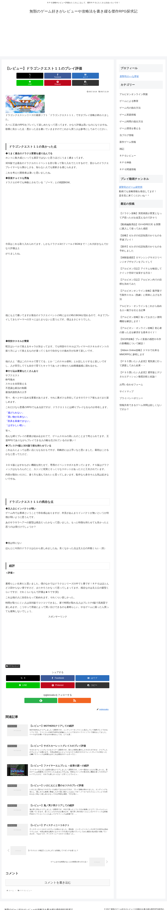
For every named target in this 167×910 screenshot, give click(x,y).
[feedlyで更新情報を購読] (54, 693)
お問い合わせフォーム (131, 384)
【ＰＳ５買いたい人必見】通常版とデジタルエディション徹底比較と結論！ (141, 374)
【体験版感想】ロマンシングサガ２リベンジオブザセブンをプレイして (141, 259)
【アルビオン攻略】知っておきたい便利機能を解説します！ (141, 319)
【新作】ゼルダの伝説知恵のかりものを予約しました (141, 248)
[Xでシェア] (13, 76)
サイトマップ (127, 391)
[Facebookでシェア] (31, 76)
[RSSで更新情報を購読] (60, 693)
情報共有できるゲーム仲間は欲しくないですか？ (141, 407)
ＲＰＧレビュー (12, 659)
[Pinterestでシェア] (84, 76)
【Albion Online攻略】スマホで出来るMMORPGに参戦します (139, 352)
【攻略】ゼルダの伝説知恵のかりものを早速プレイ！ (141, 237)
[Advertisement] (83, 38)
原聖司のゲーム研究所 (130, 187)
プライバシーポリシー (131, 398)
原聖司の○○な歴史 (129, 76)
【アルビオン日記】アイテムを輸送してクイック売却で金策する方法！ (141, 270)
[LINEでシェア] (66, 76)
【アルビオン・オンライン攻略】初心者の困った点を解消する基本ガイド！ (141, 330)
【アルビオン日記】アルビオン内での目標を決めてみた (141, 281)
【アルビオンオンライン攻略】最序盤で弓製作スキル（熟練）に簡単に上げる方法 (141, 295)
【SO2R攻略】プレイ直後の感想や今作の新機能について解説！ (140, 341)
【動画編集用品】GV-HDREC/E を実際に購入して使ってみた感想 (140, 226)
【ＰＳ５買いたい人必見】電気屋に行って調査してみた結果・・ (141, 363)
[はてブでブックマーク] (49, 76)
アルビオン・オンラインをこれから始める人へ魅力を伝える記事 (141, 308)
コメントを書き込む (57, 879)
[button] (101, 76)
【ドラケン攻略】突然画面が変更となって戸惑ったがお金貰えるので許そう (141, 215)
